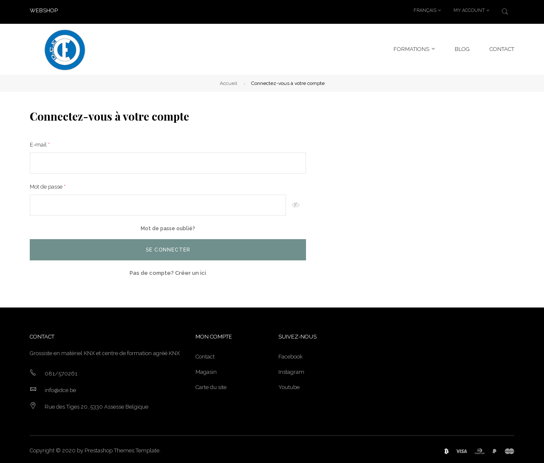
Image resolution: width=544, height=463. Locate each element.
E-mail (39, 142)
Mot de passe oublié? (168, 226)
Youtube (289, 384)
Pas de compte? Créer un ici (168, 270)
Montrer (296, 202)
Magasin (206, 369)
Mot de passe (47, 184)
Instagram (291, 369)
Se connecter (168, 247)
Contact (205, 354)
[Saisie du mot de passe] (158, 202)
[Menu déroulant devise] (427, 10)
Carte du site (211, 384)
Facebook (290, 354)
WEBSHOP (44, 10)
